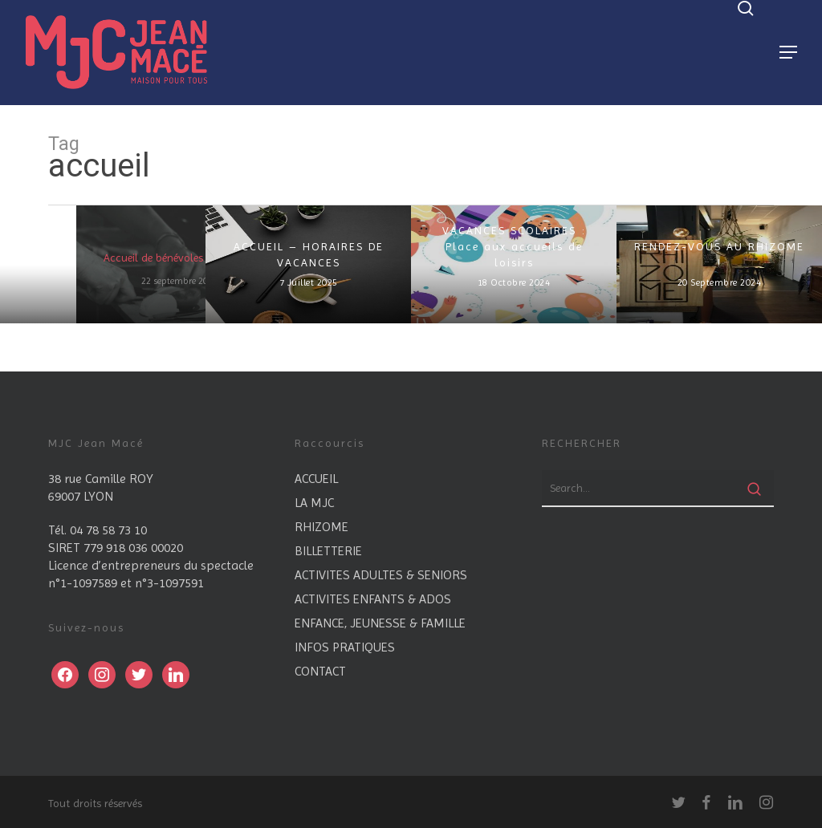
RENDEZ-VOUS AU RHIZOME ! (719, 254)
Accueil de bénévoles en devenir (179, 257)
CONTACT (320, 671)
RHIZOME (321, 526)
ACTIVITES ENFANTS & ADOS (373, 599)
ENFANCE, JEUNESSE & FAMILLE (380, 623)
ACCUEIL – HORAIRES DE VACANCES (309, 254)
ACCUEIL (316, 478)
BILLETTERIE (328, 550)
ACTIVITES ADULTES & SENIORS (381, 574)
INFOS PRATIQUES (345, 647)
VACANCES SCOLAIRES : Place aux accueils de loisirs (514, 246)
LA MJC (314, 502)
